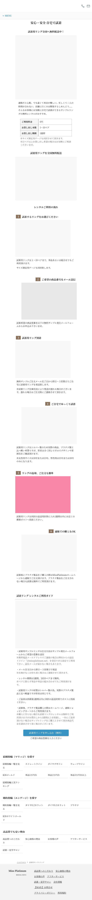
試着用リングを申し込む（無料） (46, 734)
